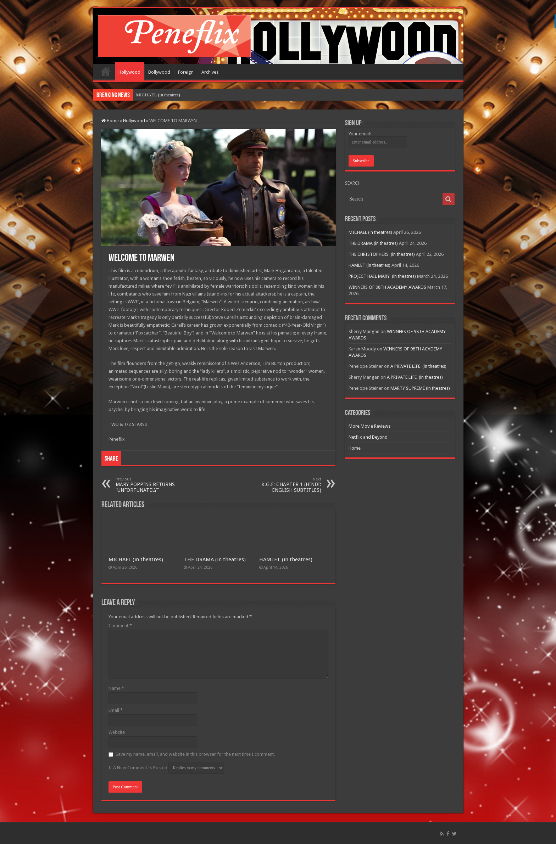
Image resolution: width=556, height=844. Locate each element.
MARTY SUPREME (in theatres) (420, 388)
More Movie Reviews (369, 426)
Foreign (186, 72)
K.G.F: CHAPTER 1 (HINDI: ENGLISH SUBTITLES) (285, 485)
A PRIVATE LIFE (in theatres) (418, 366)
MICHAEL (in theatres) (158, 94)
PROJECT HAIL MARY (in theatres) (382, 276)
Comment (120, 625)
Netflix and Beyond (368, 437)
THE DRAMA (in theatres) (215, 559)
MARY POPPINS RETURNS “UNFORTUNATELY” (152, 485)
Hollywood (129, 72)
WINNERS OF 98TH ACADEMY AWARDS (387, 287)
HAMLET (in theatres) (285, 559)
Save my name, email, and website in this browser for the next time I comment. (195, 754)
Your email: (360, 133)
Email (116, 710)
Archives (209, 72)
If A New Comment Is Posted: (166, 768)
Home (105, 71)
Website (117, 732)
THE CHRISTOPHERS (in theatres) (382, 254)
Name (116, 688)
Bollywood (159, 72)
